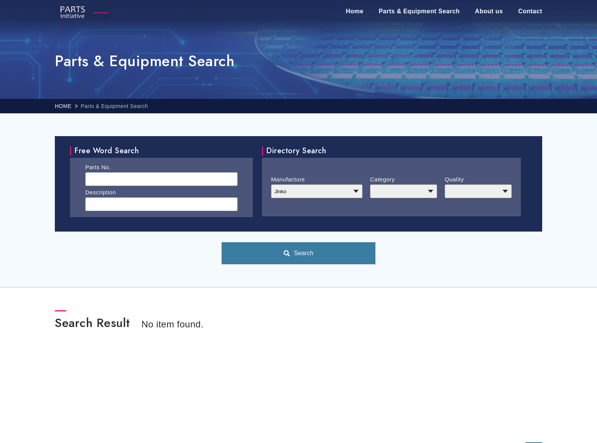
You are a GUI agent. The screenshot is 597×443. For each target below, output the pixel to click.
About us (489, 11)
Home (354, 11)
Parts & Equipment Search (419, 11)
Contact (530, 11)
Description (100, 192)
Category (382, 179)
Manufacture (288, 179)
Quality (454, 179)
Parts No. (98, 167)
